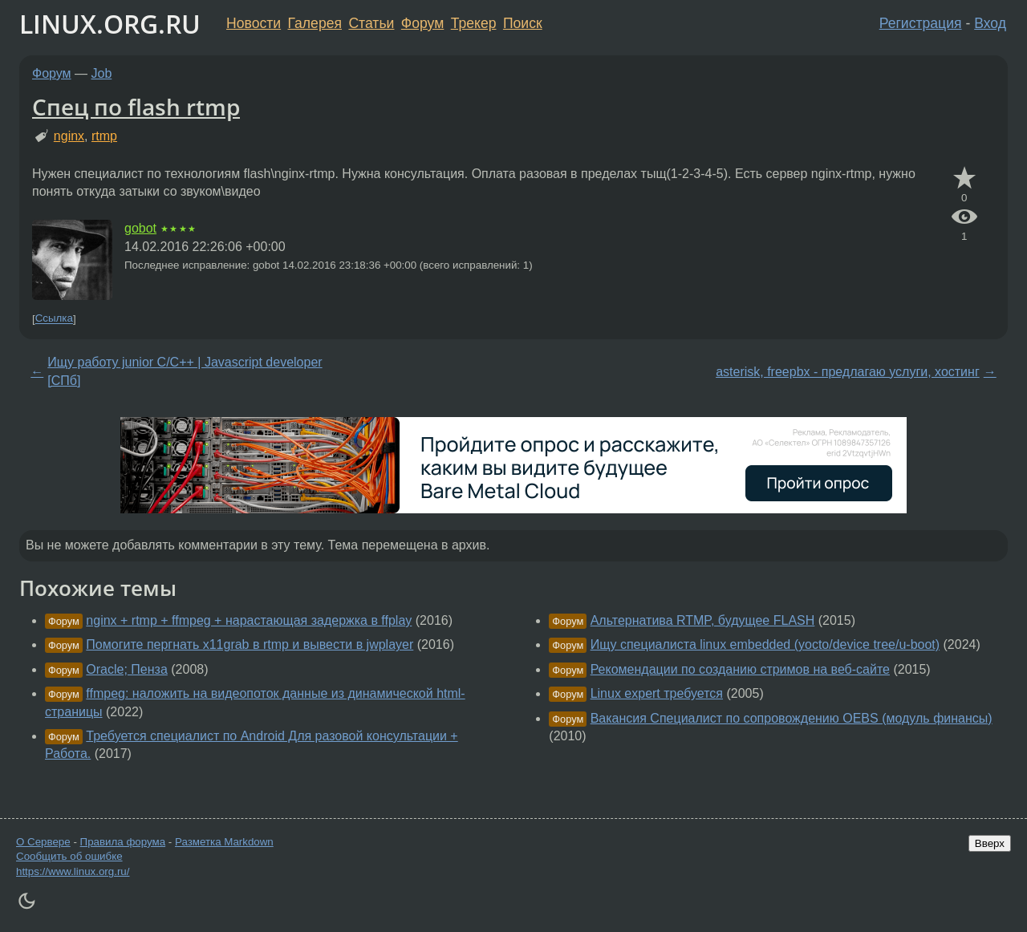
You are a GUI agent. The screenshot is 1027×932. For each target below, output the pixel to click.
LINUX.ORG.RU (110, 23)
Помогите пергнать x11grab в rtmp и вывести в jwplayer (249, 644)
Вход (990, 23)
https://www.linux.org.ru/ (72, 871)
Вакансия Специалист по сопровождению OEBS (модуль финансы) (791, 718)
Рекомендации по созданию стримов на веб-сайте (740, 669)
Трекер (474, 23)
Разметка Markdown (224, 842)
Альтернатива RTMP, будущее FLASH (703, 620)
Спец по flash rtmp (136, 106)
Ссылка (54, 319)
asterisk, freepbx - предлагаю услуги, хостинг (848, 372)
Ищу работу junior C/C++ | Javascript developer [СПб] (184, 371)
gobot (140, 228)
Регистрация (920, 23)
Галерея (315, 23)
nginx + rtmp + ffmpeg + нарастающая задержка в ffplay (249, 620)
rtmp (104, 136)
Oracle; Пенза (126, 669)
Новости (253, 23)
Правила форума (123, 842)
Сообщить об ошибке (69, 856)
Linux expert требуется (657, 693)
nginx (69, 136)
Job (101, 73)
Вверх (990, 843)
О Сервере (43, 842)
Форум (422, 23)
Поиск (522, 23)
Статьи (371, 23)
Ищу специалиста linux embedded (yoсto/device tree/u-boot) (765, 644)
